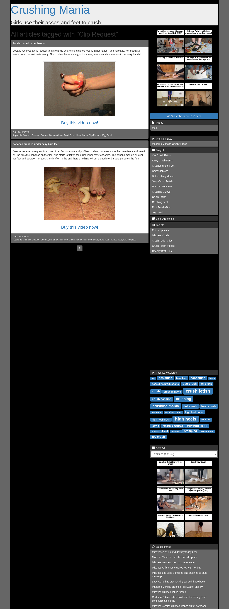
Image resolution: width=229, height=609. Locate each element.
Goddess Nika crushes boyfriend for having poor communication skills (179, 599)
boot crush (198, 377)
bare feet (181, 378)
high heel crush (161, 419)
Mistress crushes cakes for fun (169, 592)
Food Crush (69, 135)
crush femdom (172, 391)
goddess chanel (173, 412)
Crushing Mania (50, 9)
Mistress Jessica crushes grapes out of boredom (179, 606)
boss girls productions (165, 383)
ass (153, 378)
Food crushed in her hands (29, 43)
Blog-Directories (163, 218)
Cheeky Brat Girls (162, 251)
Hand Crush (82, 135)
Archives (158, 447)
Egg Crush (107, 135)
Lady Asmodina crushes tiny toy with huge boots (179, 581)
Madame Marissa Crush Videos (169, 143)
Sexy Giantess (160, 170)
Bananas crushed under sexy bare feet (36, 144)
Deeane (44, 135)
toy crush (158, 436)
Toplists (158, 225)
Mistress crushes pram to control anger (173, 562)
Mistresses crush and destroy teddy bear (174, 552)
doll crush (190, 406)
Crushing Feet (160, 202)
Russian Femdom (162, 186)
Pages (157, 122)
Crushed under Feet (163, 165)
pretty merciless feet (197, 426)
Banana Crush (56, 135)
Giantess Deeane (31, 135)
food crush (208, 406)
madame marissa (173, 425)
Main (154, 127)
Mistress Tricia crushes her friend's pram (174, 557)
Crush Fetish (159, 196)
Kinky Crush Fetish (162, 160)
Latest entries (161, 546)
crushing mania (165, 406)
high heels (185, 418)
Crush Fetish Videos (163, 245)
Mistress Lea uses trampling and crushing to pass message (179, 574)
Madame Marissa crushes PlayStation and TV (177, 586)
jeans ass (206, 419)
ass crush (165, 377)
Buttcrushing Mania (163, 176)
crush (156, 391)
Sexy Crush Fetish (162, 181)
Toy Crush (157, 212)
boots (212, 378)
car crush (206, 383)
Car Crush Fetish (161, 155)
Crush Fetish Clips (162, 240)
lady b (155, 425)
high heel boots (194, 412)
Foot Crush (69, 239)
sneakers (175, 431)
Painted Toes (116, 239)
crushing (183, 399)
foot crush (157, 412)
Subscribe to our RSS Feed (184, 116)
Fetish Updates (160, 230)
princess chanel (160, 431)
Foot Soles (93, 239)
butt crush (190, 383)
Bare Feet (104, 239)
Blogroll (158, 150)
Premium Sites (162, 138)
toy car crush (207, 431)
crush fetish (198, 390)
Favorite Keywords (164, 372)
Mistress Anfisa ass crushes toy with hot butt (176, 567)
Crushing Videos (161, 191)
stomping (190, 431)
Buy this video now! (79, 122)
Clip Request (95, 135)
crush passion (161, 399)
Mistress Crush (160, 235)
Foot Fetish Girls (161, 207)
